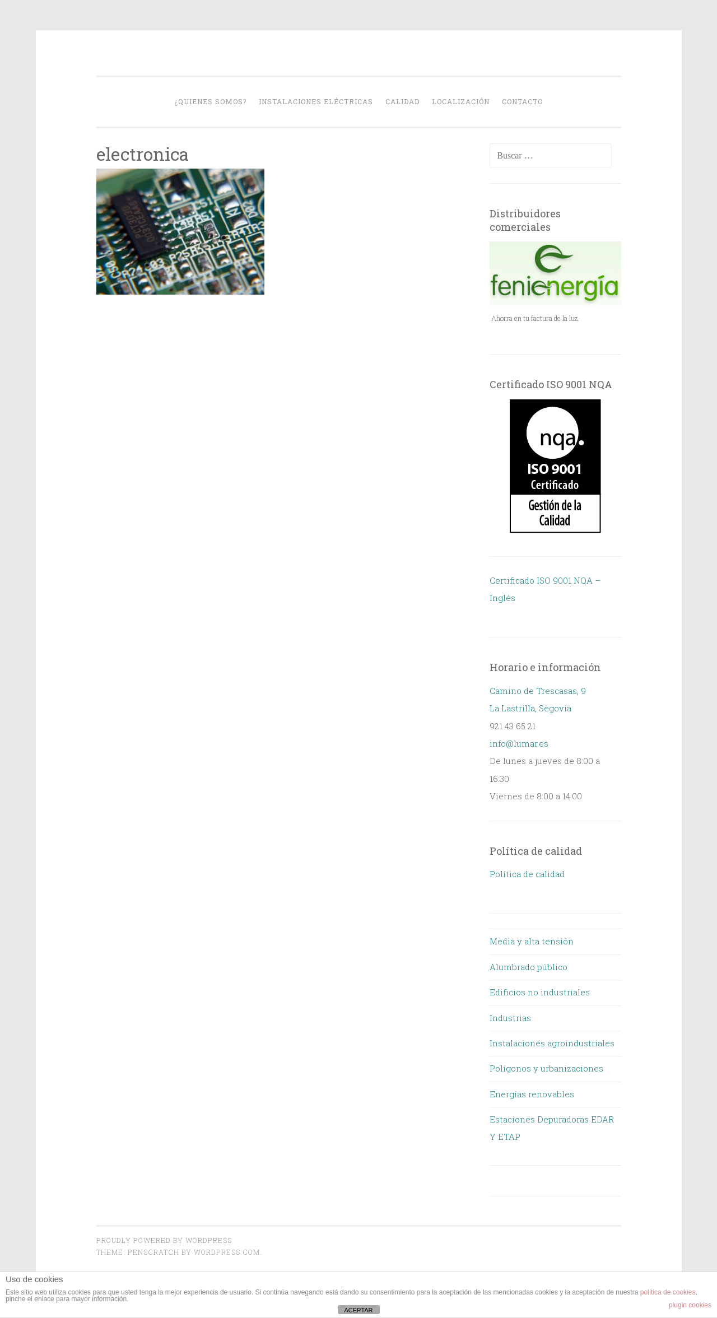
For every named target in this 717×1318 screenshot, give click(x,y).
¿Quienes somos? (210, 101)
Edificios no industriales (540, 992)
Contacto (522, 101)
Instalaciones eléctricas (316, 101)
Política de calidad (527, 873)
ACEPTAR (358, 1310)
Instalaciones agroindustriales (552, 1043)
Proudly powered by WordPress (164, 1240)
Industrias (510, 1017)
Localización (461, 101)
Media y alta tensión (532, 941)
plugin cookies (690, 1305)
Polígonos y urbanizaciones (546, 1068)
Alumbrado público (528, 966)
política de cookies (668, 1292)
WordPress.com (227, 1251)
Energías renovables (532, 1094)
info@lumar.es (519, 743)
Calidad (402, 101)
